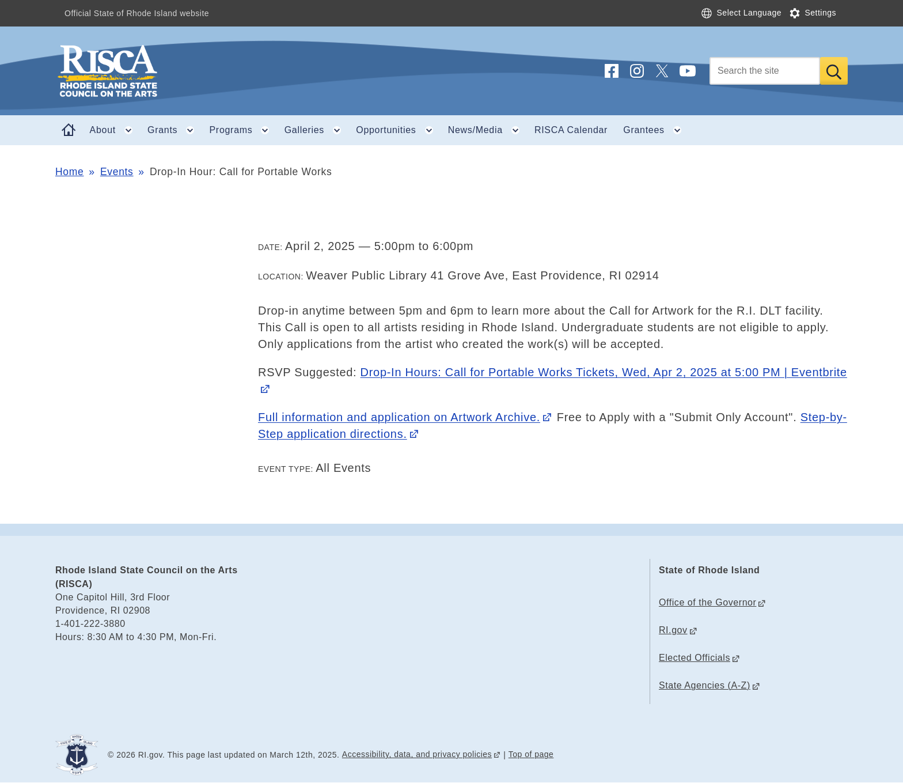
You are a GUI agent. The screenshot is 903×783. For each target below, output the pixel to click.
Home (69, 171)
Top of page (531, 754)
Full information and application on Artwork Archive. (399, 417)
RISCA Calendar (571, 130)
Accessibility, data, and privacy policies (417, 754)
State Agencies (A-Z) (704, 685)
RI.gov (673, 630)
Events (117, 171)
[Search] (764, 71)
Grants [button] (174, 130)
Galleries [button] (316, 130)
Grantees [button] (655, 130)
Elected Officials (694, 658)
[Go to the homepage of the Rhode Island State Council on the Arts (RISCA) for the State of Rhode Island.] (176, 70)
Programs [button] (243, 130)
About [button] (115, 130)
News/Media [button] (487, 130)
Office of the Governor (707, 602)
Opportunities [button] (398, 130)
